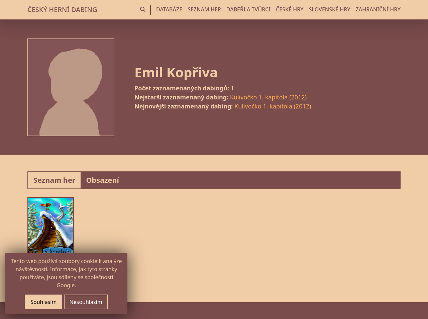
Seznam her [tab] (54, 180)
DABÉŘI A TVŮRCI (248, 9)
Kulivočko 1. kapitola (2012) (268, 97)
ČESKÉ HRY (289, 9)
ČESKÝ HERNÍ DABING (62, 9)
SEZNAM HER (204, 9)
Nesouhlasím (86, 302)
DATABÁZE (169, 9)
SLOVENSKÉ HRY (329, 9)
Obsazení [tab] (102, 180)
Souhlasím (43, 302)
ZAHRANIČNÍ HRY (378, 9)
